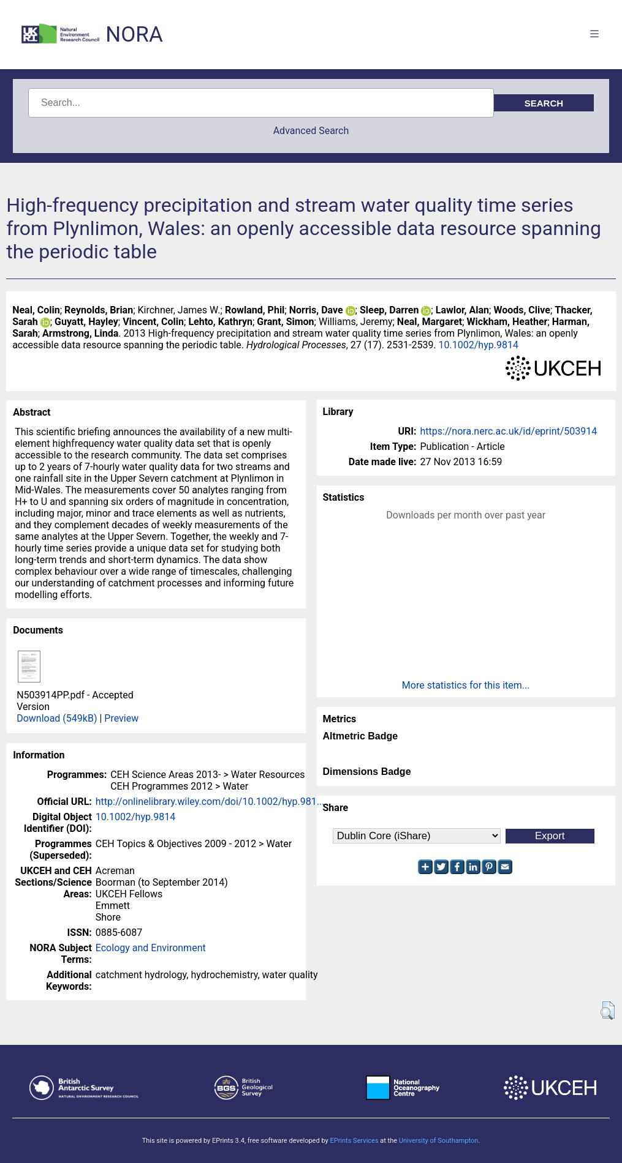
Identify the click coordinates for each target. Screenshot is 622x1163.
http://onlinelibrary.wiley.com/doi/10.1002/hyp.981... (210, 801)
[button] (608, 1010)
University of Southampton (439, 1141)
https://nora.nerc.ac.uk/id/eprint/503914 (508, 431)
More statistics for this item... (466, 685)
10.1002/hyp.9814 (478, 345)
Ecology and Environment (151, 948)
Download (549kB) (57, 718)
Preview (121, 718)
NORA (133, 34)
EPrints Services (354, 1141)
